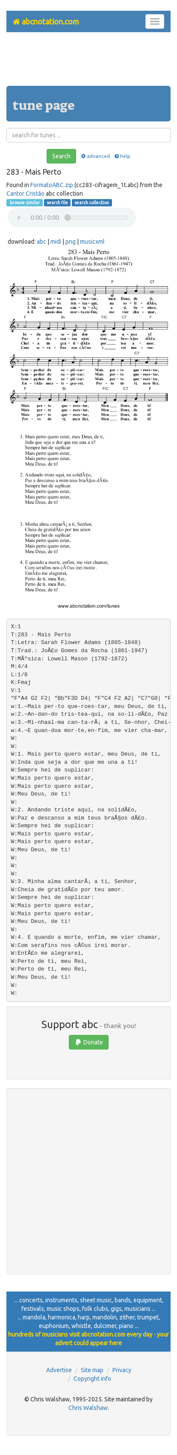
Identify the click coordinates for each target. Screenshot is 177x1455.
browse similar (24, 202)
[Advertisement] (88, 62)
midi (55, 241)
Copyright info (92, 1378)
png (70, 241)
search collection (91, 202)
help (122, 156)
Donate (88, 1042)
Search (61, 156)
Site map (92, 1370)
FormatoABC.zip (51, 184)
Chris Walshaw (88, 1407)
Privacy (121, 1370)
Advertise (59, 1370)
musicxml (92, 241)
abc (41, 241)
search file (57, 202)
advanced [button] (94, 156)
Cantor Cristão (25, 193)
